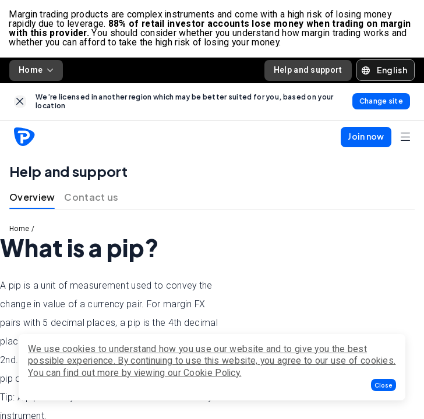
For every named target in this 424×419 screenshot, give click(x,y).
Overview (32, 198)
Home (36, 70)
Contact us (91, 198)
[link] (20, 102)
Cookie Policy (211, 372)
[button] (383, 385)
